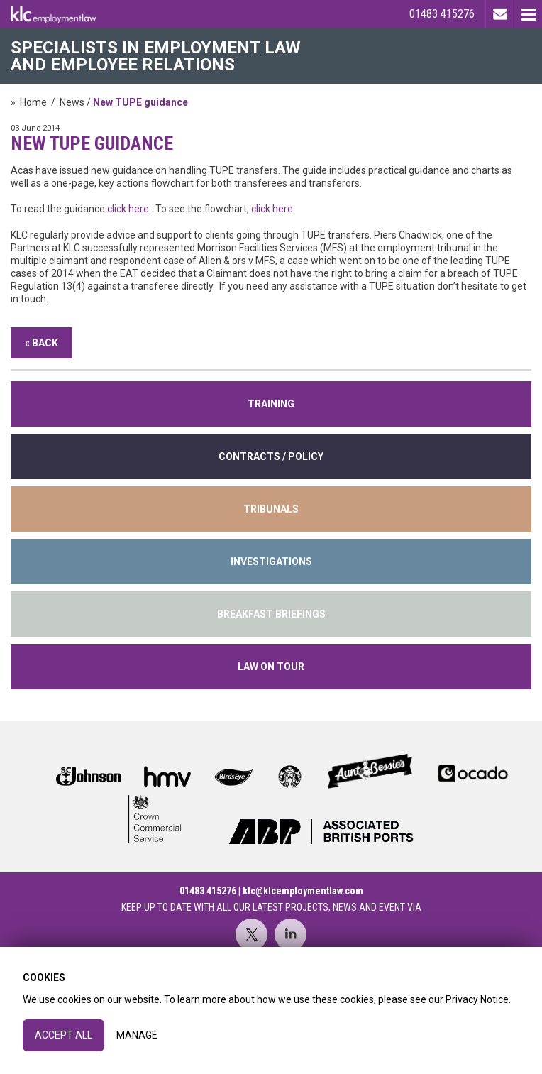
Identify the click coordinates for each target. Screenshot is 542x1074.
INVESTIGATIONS (271, 561)
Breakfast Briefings (271, 614)
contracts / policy (271, 456)
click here (128, 208)
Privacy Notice (477, 999)
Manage (136, 1035)
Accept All (63, 1035)
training (271, 404)
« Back (41, 343)
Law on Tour (271, 666)
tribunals (271, 509)
